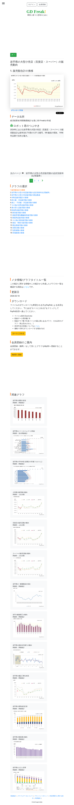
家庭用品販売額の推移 (20, 218)
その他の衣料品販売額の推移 (22, 205)
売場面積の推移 (18, 233)
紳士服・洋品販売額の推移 (21, 200)
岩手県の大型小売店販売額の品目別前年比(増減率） (31, 193)
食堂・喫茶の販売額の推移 (22, 223)
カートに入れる (18, 333)
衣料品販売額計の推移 (19, 198)
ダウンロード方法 (17, 110)
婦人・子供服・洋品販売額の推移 (24, 203)
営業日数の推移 (18, 228)
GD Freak (36, 11)
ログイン (31, 4)
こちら (26, 287)
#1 (13, 55)
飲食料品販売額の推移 (19, 210)
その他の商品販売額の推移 (22, 220)
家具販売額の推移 (19, 213)
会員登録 (42, 4)
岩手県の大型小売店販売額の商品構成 (25, 195)
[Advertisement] (37, 33)
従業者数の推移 (18, 230)
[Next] (42, 181)
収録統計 (13, 796)
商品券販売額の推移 (20, 225)
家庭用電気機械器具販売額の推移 (25, 215)
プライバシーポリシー (41, 796)
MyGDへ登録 (17, 355)
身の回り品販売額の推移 (20, 208)
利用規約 (38, 798)
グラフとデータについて (25, 796)
